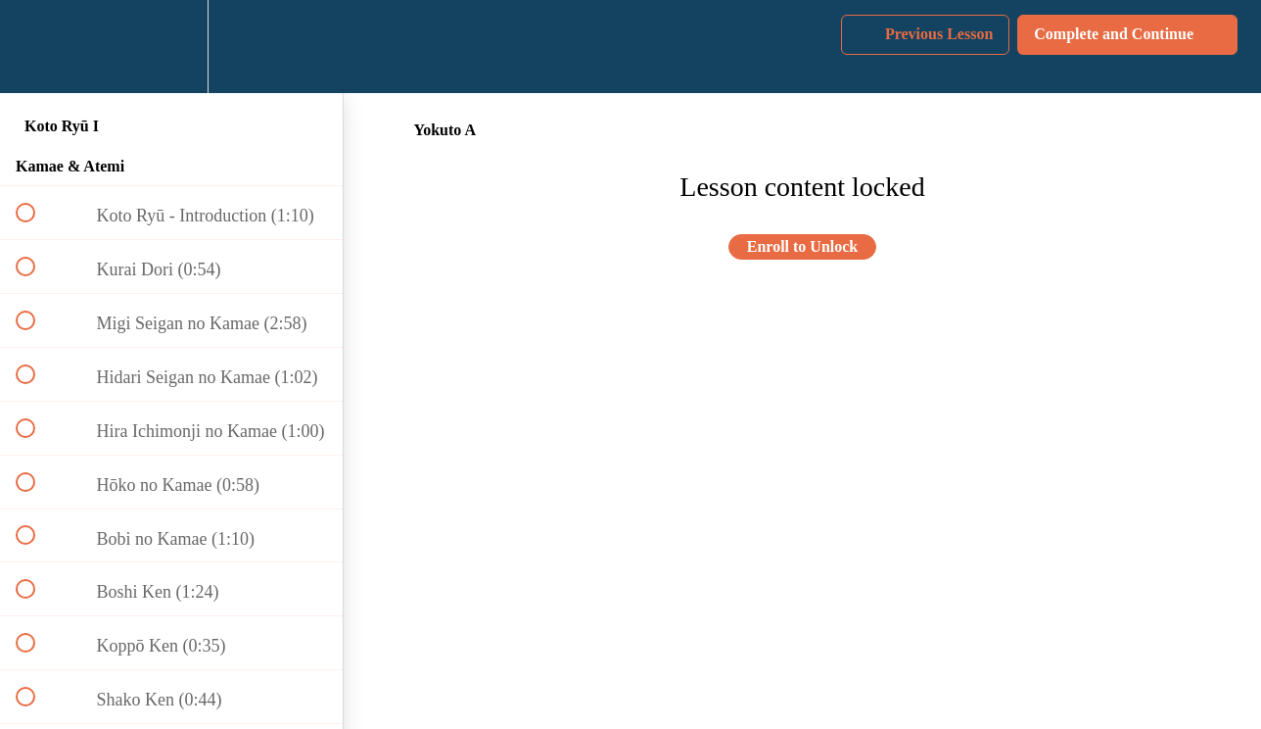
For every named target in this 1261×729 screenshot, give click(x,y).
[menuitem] (171, 46)
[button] (36, 46)
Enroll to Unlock (803, 246)
